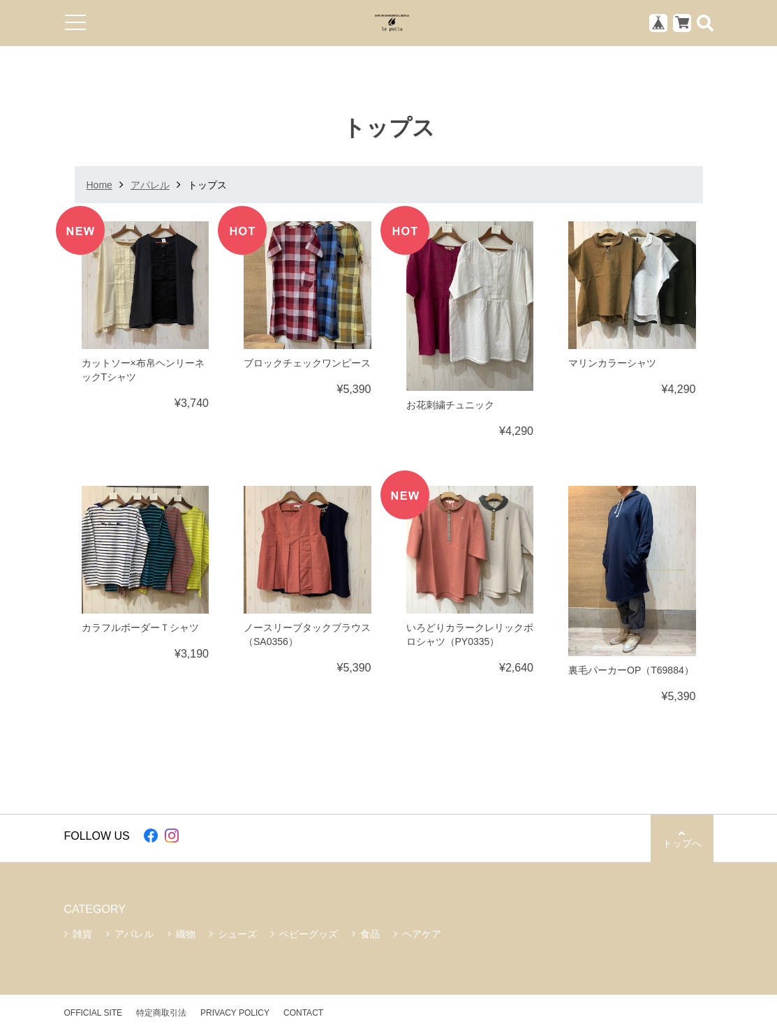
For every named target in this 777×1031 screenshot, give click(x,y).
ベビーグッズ (308, 934)
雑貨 (82, 934)
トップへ (682, 839)
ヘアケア (421, 934)
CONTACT (303, 1013)
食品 (370, 934)
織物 (185, 934)
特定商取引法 (161, 1013)
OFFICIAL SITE (93, 1013)
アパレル (150, 185)
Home (99, 185)
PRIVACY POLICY (234, 1013)
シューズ (237, 934)
